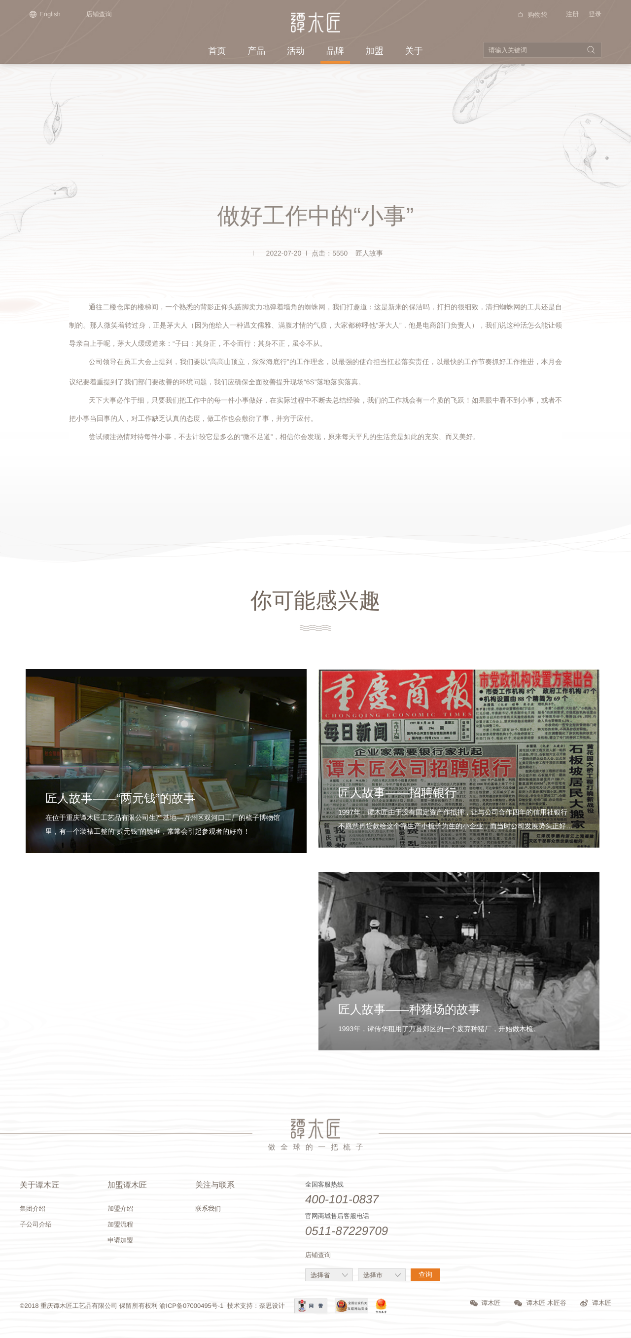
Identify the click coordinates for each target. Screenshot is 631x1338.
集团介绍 (32, 1208)
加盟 (375, 51)
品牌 (335, 51)
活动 (296, 51)
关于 (414, 51)
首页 (217, 51)
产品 (256, 51)
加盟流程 (120, 1224)
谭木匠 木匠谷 (540, 1302)
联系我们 (208, 1208)
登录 (595, 14)
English (45, 14)
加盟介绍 (120, 1208)
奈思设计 (272, 1305)
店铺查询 (99, 14)
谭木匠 (485, 1302)
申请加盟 (120, 1240)
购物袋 (531, 14)
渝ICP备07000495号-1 (191, 1305)
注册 (572, 14)
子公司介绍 (36, 1224)
